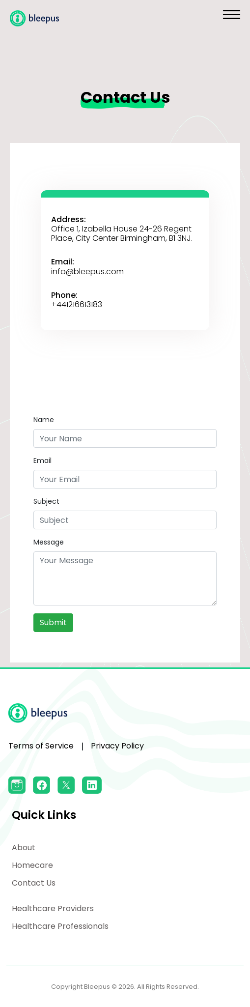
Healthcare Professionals (60, 926)
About (23, 847)
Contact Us (34, 883)
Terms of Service (41, 745)
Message (48, 542)
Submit (53, 622)
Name (43, 420)
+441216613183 (76, 304)
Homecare (32, 865)
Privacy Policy (117, 745)
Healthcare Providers (53, 908)
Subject (46, 501)
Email (42, 460)
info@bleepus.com (87, 271)
